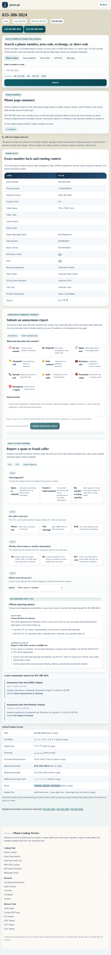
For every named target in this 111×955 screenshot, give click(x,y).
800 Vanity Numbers (13, 869)
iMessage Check (11, 873)
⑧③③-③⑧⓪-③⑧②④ (49, 759)
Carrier (12, 588)
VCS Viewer (9, 929)
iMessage (71, 58)
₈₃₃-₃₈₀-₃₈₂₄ (44, 753)
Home (5, 21)
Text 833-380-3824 (34, 29)
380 (60, 261)
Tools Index (9, 908)
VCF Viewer (9, 925)
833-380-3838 (63, 809)
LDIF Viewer (9, 920)
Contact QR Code (12, 912)
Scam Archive (10, 886)
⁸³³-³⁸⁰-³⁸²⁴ (44, 746)
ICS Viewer (9, 916)
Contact (7, 899)
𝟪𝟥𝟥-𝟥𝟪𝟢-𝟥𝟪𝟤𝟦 (47, 772)
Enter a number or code (14, 65)
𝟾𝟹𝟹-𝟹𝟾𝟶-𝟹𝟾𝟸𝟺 (47, 779)
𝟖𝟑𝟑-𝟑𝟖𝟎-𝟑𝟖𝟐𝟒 (46, 733)
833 (60, 254)
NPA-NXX (58, 58)
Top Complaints (29, 58)
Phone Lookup (12, 58)
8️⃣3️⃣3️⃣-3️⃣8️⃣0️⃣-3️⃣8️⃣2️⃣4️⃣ (53, 786)
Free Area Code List (13, 860)
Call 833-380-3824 (12, 29)
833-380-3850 (77, 809)
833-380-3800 (49, 809)
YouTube (8, 890)
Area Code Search (12, 856)
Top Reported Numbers (14, 882)
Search (55, 82)
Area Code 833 (20, 21)
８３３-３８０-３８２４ (51, 739)
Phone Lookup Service (26, 832)
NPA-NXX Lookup (12, 865)
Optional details (13, 397)
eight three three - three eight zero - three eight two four (64, 792)
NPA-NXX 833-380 (38, 21)
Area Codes (45, 58)
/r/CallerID (8, 894)
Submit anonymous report (44, 426)
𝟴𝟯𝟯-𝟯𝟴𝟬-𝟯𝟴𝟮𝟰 (48, 766)
